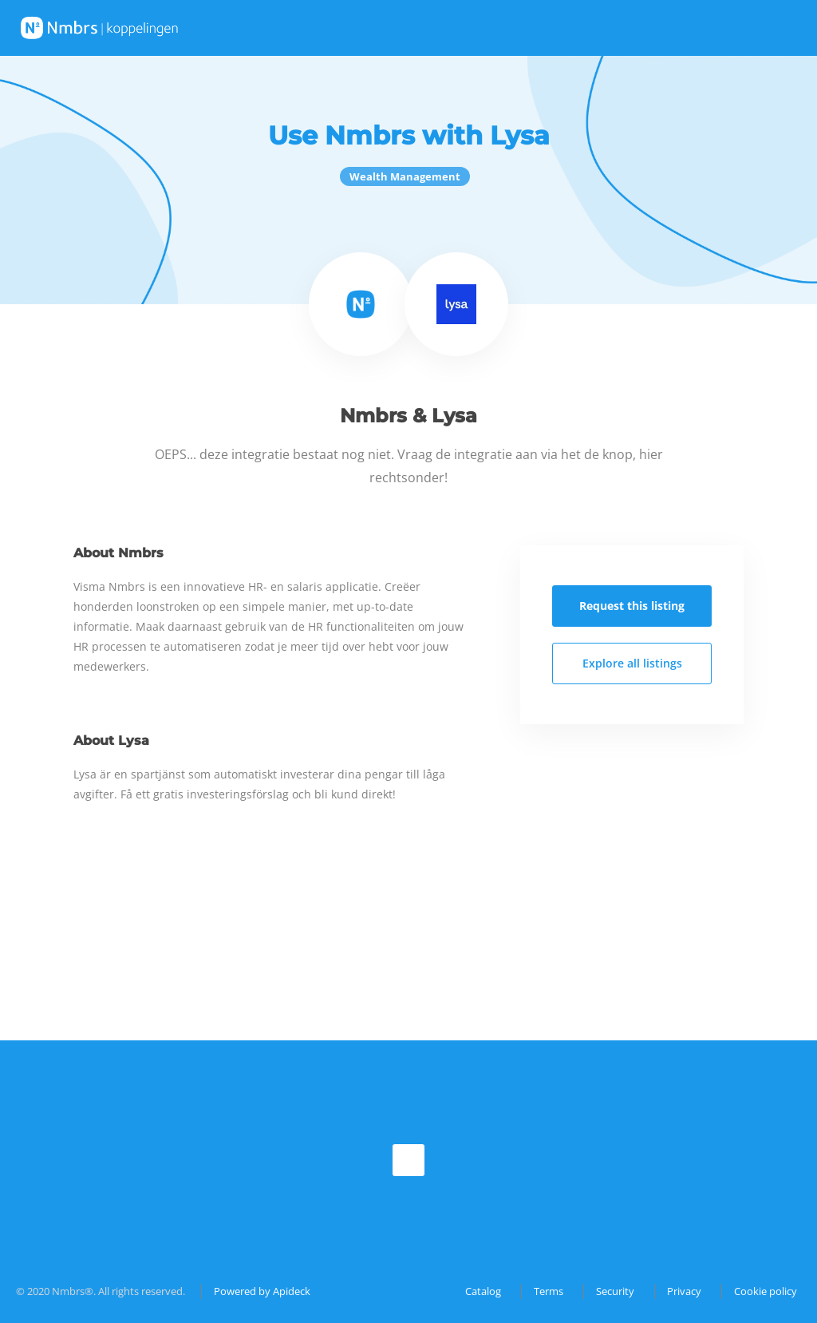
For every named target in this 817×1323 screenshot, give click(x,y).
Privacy (684, 1291)
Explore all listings (632, 663)
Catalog (483, 1291)
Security (615, 1291)
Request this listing (632, 605)
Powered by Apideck (262, 1291)
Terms (548, 1291)
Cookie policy (765, 1291)
